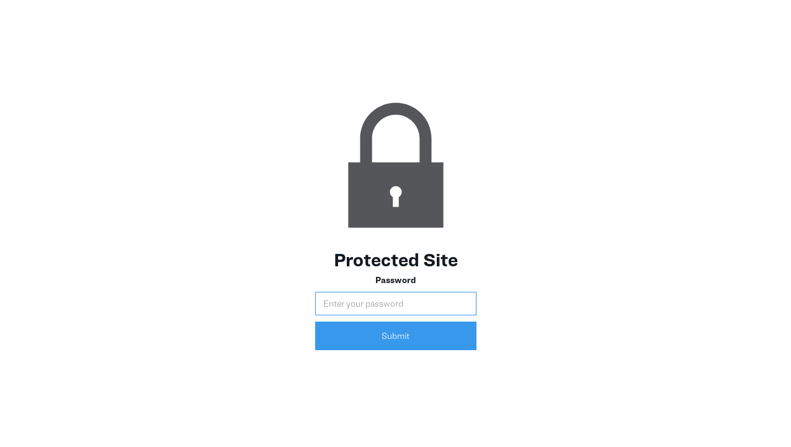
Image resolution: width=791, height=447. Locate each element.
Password (395, 279)
